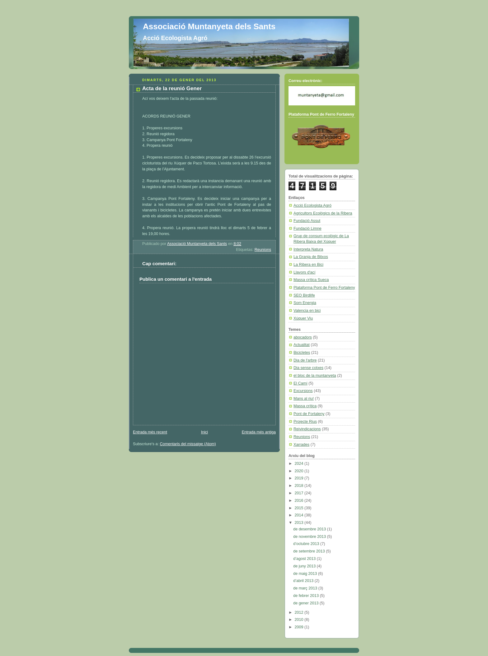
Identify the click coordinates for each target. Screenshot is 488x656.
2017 (300, 493)
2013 (300, 522)
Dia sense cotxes (308, 368)
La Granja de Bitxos (310, 257)
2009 (300, 627)
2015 (300, 508)
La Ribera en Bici (308, 264)
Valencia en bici (307, 310)
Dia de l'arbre (305, 360)
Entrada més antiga (259, 432)
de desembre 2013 (310, 529)
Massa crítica (305, 406)
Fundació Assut (306, 221)
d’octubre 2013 (306, 544)
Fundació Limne (307, 228)
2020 (300, 471)
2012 (300, 612)
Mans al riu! (303, 398)
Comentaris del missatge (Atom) (188, 444)
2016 (300, 500)
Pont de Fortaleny (309, 414)
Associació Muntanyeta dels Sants (209, 26)
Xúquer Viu (303, 318)
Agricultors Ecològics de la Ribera (322, 213)
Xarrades (301, 444)
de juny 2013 (305, 566)
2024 (300, 463)
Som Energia (304, 303)
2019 (300, 478)
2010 (300, 619)
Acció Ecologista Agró (312, 205)
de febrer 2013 (306, 596)
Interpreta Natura (308, 249)
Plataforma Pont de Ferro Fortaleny (324, 287)
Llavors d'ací (304, 272)
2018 (300, 485)
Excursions (303, 391)
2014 (300, 515)
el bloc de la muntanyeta (314, 375)
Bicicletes (301, 352)
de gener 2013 (306, 603)
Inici (204, 432)
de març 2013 (305, 588)
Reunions (263, 249)
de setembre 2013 (309, 551)
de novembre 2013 (310, 536)
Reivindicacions (307, 429)
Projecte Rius (305, 421)
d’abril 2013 (304, 581)
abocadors (302, 337)
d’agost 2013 (305, 559)
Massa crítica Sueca (311, 280)
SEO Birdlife (304, 295)
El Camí (300, 383)
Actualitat (301, 345)
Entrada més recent (150, 432)
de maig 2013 (305, 573)
